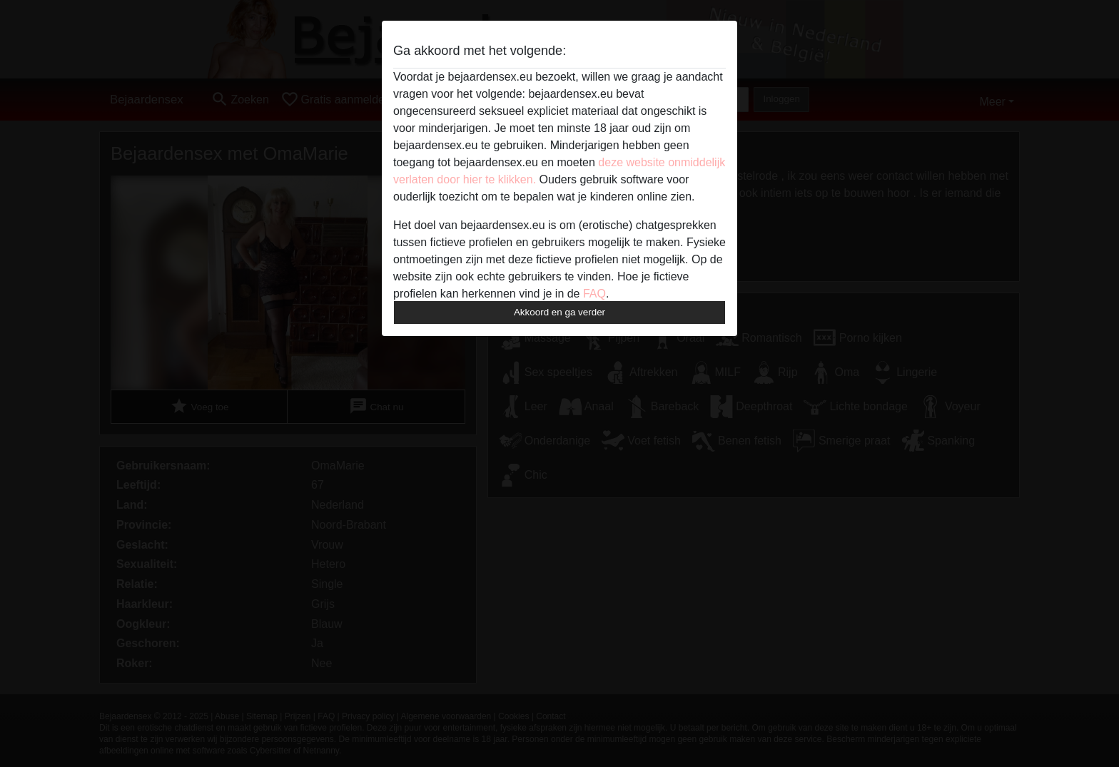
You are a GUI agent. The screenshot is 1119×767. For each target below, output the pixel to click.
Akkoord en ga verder (559, 312)
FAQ (594, 294)
